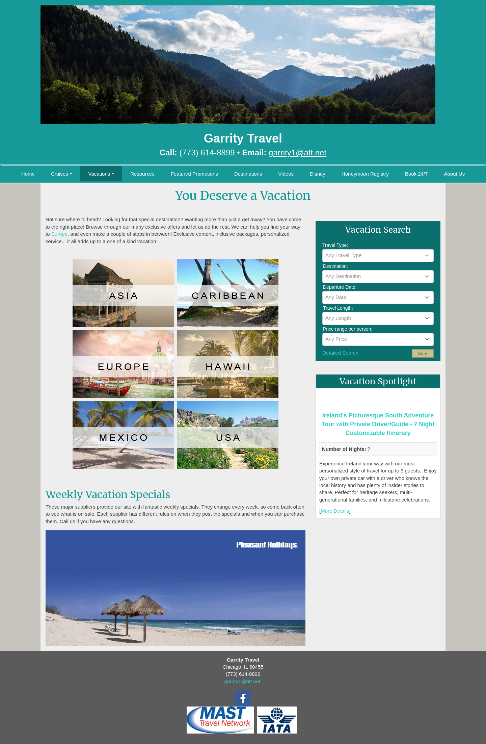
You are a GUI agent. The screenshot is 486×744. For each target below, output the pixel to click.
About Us (454, 174)
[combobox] (378, 255)
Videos (286, 174)
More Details (335, 511)
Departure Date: (340, 287)
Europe (59, 234)
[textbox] (378, 255)
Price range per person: (347, 329)
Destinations (248, 174)
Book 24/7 (416, 174)
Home (28, 174)
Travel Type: (335, 245)
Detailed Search (340, 353)
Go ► (422, 353)
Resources (142, 174)
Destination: (335, 266)
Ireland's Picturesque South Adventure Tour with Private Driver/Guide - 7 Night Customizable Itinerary (378, 424)
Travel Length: (338, 308)
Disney (317, 174)
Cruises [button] (59, 174)
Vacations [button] (99, 174)
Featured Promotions (194, 174)
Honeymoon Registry (365, 174)
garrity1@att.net (242, 681)
